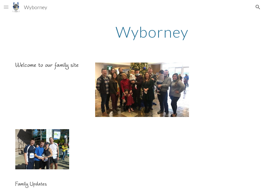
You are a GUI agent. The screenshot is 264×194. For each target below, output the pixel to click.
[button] (6, 7)
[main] (152, 31)
